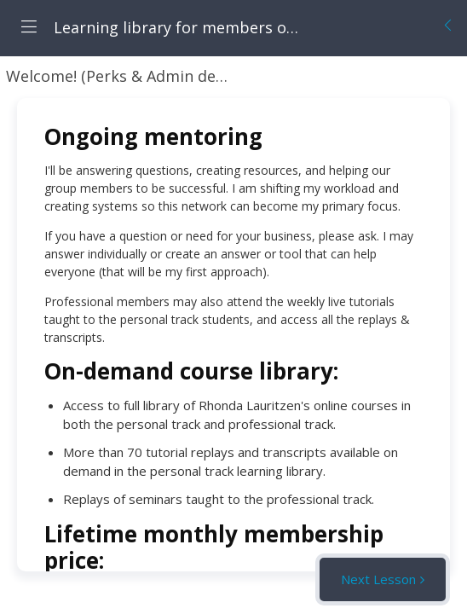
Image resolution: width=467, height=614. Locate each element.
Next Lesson (378, 579)
